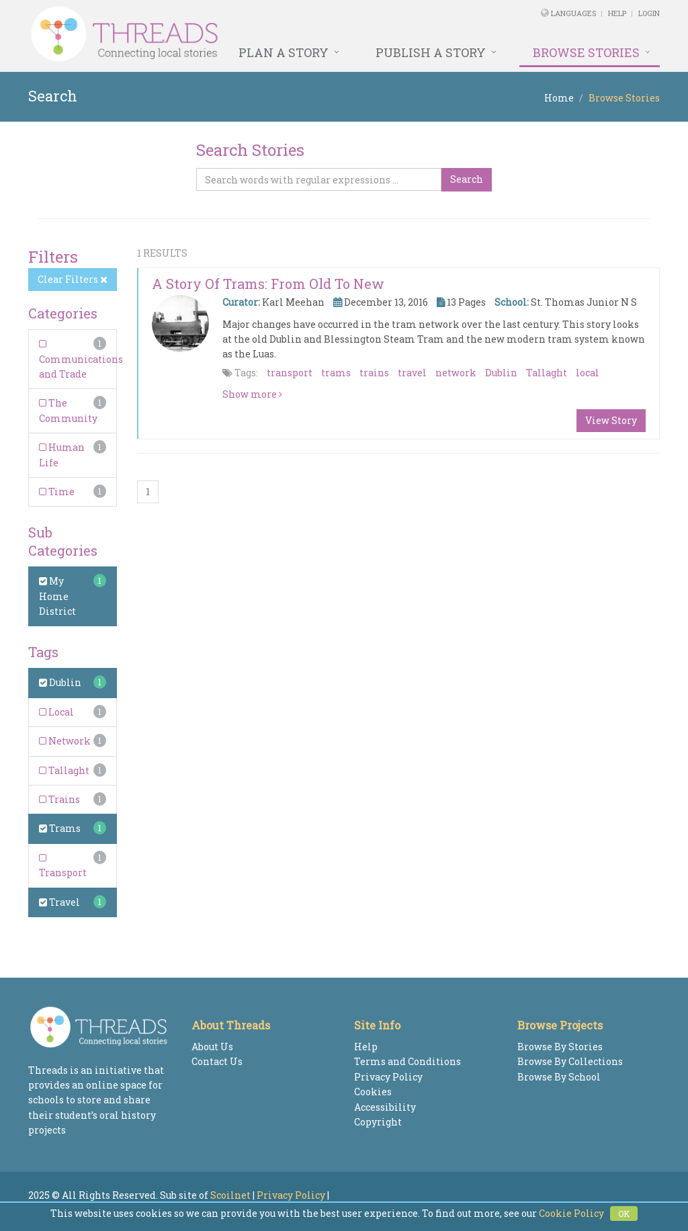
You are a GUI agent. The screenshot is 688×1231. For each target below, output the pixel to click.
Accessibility (385, 1107)
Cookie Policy (571, 1213)
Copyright (378, 1121)
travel (412, 372)
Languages (574, 13)
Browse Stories (586, 52)
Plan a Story (284, 52)
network (455, 372)
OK (624, 1213)
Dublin (60, 682)
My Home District (57, 596)
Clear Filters (73, 279)
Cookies (373, 1091)
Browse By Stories (560, 1046)
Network (65, 740)
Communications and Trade (81, 359)
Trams (60, 828)
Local (56, 712)
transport (289, 372)
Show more (252, 394)
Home (559, 97)
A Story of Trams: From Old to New (268, 283)
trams (336, 372)
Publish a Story (431, 52)
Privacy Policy (388, 1076)
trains (374, 372)
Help (617, 13)
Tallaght (64, 770)
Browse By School (559, 1076)
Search (466, 179)
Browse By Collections (570, 1061)
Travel (59, 902)
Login (649, 13)
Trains (59, 799)
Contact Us (217, 1061)
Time (57, 491)
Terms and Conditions (407, 1061)
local (587, 372)
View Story (611, 420)
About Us (212, 1046)
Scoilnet (230, 1195)
